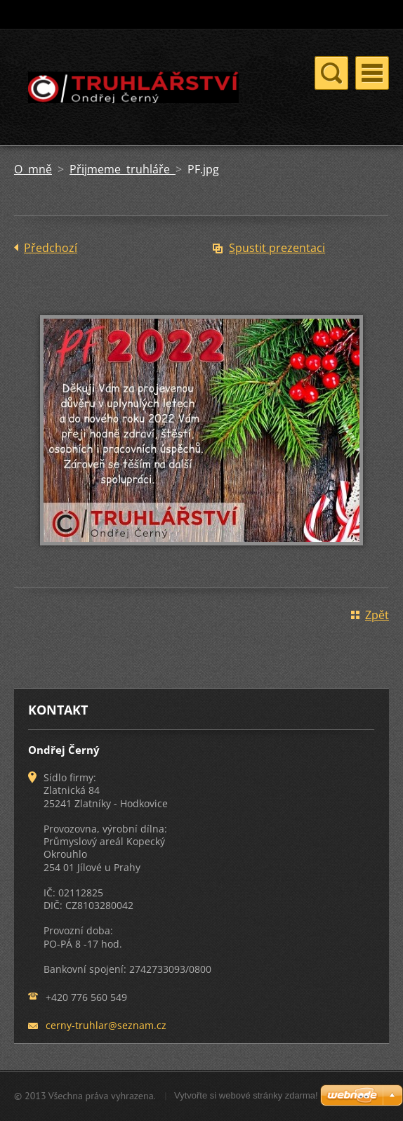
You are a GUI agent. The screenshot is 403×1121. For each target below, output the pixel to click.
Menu (372, 73)
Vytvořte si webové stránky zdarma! (246, 1095)
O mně (33, 169)
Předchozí (50, 248)
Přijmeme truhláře (123, 169)
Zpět (377, 615)
